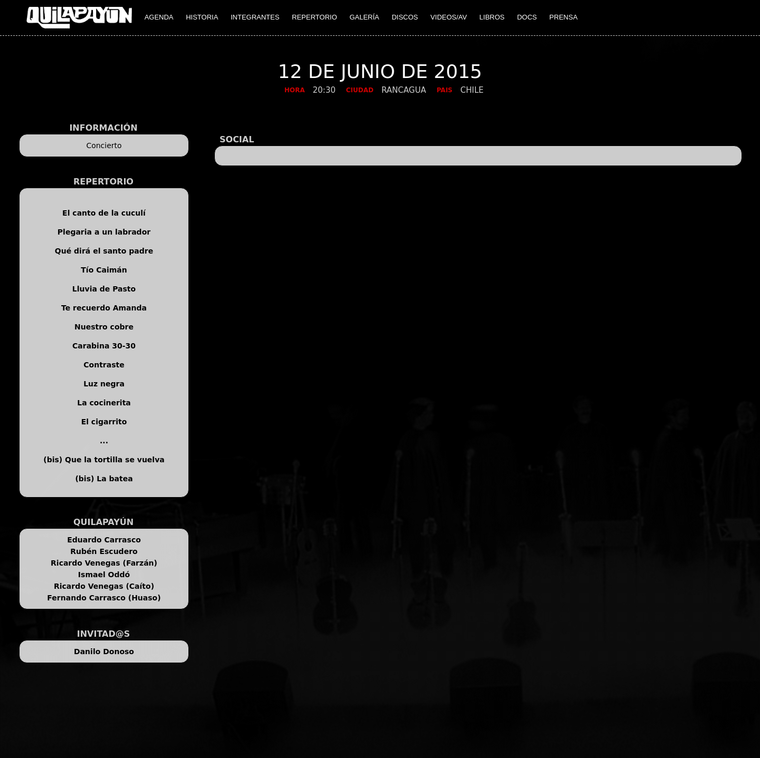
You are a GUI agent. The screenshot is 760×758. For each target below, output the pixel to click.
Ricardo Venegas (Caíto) (104, 586)
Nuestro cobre (104, 327)
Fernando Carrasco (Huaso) (103, 598)
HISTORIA (202, 17)
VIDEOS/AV (449, 17)
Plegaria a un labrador (104, 232)
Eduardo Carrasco (104, 540)
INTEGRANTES (255, 17)
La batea (114, 478)
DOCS (527, 17)
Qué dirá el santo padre (104, 251)
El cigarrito (104, 421)
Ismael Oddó (104, 574)
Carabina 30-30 (104, 346)
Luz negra (104, 384)
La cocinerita (104, 403)
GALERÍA (364, 17)
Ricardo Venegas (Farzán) (104, 563)
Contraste (103, 365)
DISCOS (405, 17)
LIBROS (492, 17)
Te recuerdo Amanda (104, 308)
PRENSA (563, 17)
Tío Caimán (104, 270)
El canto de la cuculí (104, 213)
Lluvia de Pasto (104, 289)
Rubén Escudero (103, 551)
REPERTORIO (314, 17)
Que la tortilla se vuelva (115, 459)
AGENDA (159, 17)
